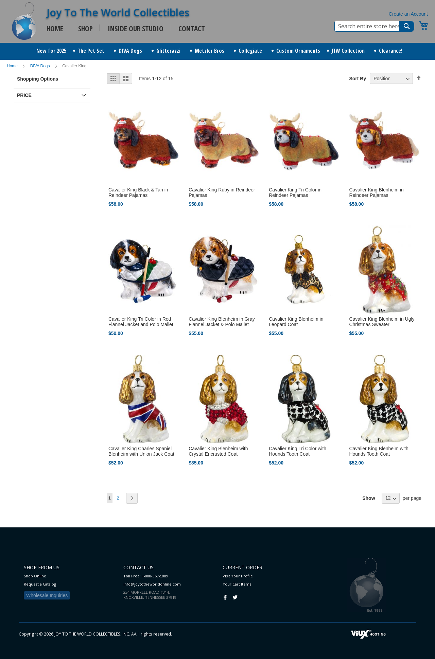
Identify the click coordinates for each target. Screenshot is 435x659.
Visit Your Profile (238, 575)
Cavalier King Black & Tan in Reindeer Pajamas (138, 192)
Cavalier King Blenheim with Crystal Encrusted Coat (218, 451)
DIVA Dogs (40, 66)
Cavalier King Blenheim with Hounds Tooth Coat (378, 451)
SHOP (85, 28)
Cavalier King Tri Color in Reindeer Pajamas (295, 192)
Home (13, 66)
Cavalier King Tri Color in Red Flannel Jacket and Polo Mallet (140, 321)
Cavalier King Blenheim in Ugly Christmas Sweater (381, 321)
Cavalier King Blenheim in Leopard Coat (296, 321)
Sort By (357, 78)
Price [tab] (24, 95)
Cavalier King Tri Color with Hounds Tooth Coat (297, 451)
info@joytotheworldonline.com (152, 584)
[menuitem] (51, 51)
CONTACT (191, 28)
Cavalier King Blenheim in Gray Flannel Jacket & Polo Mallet (222, 321)
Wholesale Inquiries (47, 595)
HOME (55, 28)
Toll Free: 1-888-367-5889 (145, 575)
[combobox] (374, 26)
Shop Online (35, 575)
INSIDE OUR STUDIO (135, 28)
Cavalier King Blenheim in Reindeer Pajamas (376, 192)
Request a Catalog (40, 584)
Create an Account (408, 14)
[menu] (217, 51)
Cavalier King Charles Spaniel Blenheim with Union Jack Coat (141, 451)
